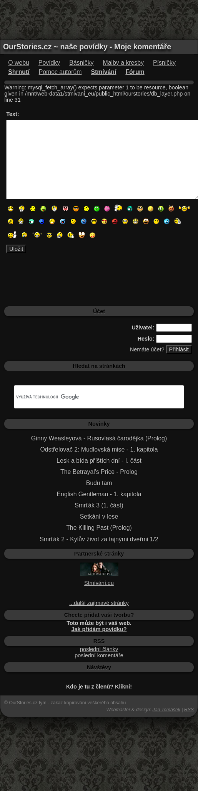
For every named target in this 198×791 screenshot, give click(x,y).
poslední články (99, 649)
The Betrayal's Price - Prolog (99, 472)
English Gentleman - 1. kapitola (99, 494)
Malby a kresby (123, 62)
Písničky (164, 62)
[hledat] (89, 396)
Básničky (81, 62)
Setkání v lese (99, 516)
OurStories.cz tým (27, 702)
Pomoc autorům (60, 72)
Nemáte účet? (147, 349)
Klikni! (123, 687)
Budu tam (99, 483)
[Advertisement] (99, 19)
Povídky (49, 62)
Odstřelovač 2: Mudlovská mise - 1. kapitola (99, 449)
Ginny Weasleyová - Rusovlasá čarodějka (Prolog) (99, 438)
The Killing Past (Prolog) (99, 527)
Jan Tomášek (166, 709)
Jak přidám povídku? (99, 629)
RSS (189, 709)
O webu (18, 62)
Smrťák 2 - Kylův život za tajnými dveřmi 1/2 (99, 539)
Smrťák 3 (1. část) (99, 505)
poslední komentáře (99, 655)
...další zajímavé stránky (98, 603)
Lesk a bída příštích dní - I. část (99, 460)
